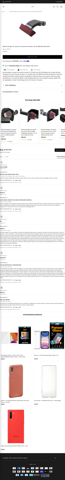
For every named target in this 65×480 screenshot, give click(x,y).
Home (3, 11)
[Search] (58, 7)
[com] (32, 7)
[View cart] (61, 7)
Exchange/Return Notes (10, 91)
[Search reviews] (10, 156)
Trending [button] (5, 458)
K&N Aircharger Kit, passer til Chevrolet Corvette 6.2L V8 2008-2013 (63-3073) (26, 11)
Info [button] (10, 458)
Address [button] (39, 458)
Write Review (60, 150)
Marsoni (5, 49)
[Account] (54, 7)
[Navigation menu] (3, 6)
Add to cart (32, 57)
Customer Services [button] (17, 458)
